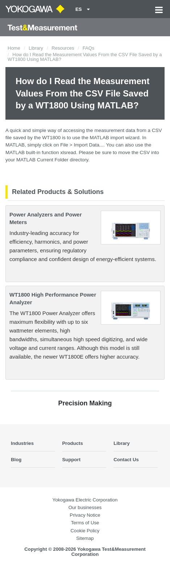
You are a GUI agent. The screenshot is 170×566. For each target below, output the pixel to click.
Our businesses (85, 507)
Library (36, 48)
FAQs (89, 48)
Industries (22, 443)
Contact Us (126, 459)
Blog (16, 459)
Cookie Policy (85, 530)
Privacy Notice (85, 515)
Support (71, 459)
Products (72, 443)
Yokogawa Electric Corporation (85, 500)
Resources (62, 48)
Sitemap (85, 538)
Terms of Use (85, 522)
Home (14, 48)
